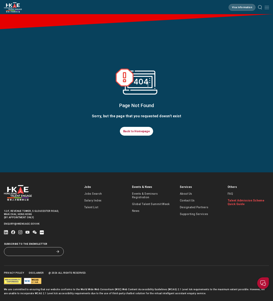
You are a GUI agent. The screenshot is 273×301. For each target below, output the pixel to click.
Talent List (91, 207)
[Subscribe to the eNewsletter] (31, 251)
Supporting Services (194, 214)
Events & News (142, 186)
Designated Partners (194, 207)
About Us (186, 193)
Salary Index (92, 200)
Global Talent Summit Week (150, 204)
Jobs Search (93, 193)
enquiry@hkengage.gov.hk (21, 223)
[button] (242, 7)
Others (232, 186)
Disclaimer (36, 272)
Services (186, 186)
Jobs (87, 186)
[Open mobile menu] (267, 7)
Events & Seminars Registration (145, 195)
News (136, 210)
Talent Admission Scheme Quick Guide (246, 202)
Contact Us (187, 200)
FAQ (230, 193)
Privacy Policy (14, 272)
